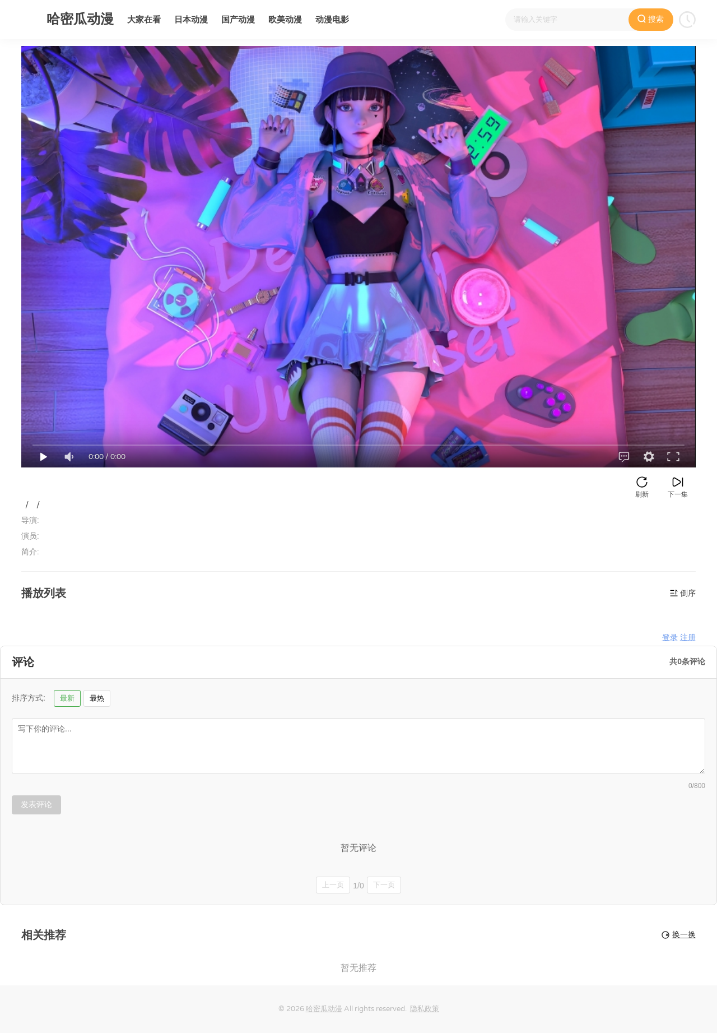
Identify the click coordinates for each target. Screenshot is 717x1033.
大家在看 (144, 20)
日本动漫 (191, 20)
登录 (670, 637)
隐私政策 (424, 1008)
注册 (688, 637)
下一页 (384, 885)
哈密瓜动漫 (324, 1008)
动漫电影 (332, 20)
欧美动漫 (285, 20)
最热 (97, 698)
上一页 (333, 885)
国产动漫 (238, 20)
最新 (67, 698)
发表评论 (36, 804)
